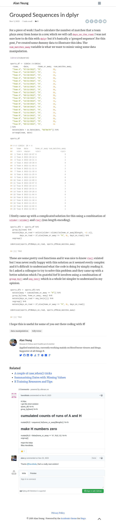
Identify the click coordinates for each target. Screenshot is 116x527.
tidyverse (36, 330)
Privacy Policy (58, 512)
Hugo (83, 518)
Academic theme (69, 518)
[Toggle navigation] (99, 3)
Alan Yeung (21, 3)
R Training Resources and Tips (33, 380)
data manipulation (19, 330)
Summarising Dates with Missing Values (40, 376)
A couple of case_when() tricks (33, 372)
